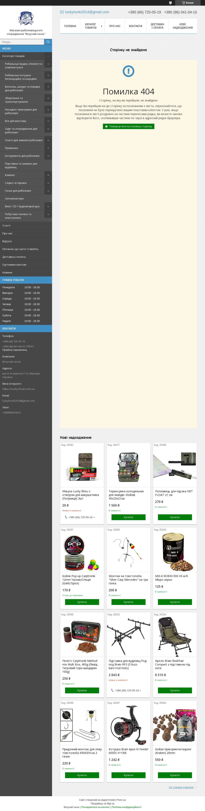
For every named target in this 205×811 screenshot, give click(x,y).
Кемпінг (10, 175)
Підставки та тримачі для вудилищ (21, 165)
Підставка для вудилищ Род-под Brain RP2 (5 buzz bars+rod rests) (128, 664)
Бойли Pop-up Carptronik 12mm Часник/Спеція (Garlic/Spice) (78, 579)
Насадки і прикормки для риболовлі (21, 111)
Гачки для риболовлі (18, 190)
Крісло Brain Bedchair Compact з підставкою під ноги (172, 664)
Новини (7, 272)
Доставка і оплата (14, 257)
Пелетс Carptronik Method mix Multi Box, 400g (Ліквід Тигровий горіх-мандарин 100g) (79, 666)
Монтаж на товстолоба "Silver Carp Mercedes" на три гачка (128, 579)
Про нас (7, 233)
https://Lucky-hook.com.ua (18, 389)
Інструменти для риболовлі (22, 156)
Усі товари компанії (181, 787)
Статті (6, 225)
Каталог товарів (90, 26)
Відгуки (7, 241)
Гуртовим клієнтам (14, 264)
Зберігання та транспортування (16, 99)
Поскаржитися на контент (95, 807)
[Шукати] (48, 42)
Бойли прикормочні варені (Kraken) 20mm (173, 751)
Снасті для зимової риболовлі (23, 140)
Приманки (11, 148)
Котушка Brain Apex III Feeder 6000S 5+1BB (128, 751)
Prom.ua (121, 800)
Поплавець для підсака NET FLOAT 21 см (174, 493)
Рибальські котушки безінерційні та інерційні (21, 77)
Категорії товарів (13, 56)
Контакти (135, 26)
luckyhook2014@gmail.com (18, 400)
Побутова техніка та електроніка (18, 215)
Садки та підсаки (16, 183)
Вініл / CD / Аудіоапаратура (22, 206)
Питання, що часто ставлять (20, 249)
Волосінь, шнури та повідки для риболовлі (22, 88)
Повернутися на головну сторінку (130, 126)
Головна (70, 26)
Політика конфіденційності (126, 807)
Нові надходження (183, 26)
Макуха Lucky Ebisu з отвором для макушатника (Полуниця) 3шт (80, 494)
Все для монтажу (15, 121)
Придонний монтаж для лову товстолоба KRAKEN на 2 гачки (82, 752)
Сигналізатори (14, 198)
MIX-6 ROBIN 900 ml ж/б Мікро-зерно (171, 577)
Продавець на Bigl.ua (102, 803)
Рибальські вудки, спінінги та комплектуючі (23, 65)
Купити (128, 517)
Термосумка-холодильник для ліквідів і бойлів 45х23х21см (126, 494)
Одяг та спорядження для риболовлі (21, 130)
